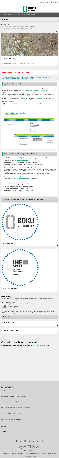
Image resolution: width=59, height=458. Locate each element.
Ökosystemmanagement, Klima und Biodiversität (15, 413)
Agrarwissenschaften (7, 390)
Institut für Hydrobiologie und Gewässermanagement (13, 28)
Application (32, 29)
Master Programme (29, 28)
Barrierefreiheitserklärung (32, 453)
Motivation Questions (19, 176)
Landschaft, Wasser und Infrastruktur (11, 402)
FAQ (37, 345)
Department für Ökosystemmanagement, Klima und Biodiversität (21, 26)
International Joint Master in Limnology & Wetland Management (19, 14)
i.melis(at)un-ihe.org (40, 98)
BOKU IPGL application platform (31, 90)
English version (51, 453)
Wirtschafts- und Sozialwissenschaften (12, 419)
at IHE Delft (45, 90)
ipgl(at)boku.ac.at (24, 98)
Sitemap (43, 453)
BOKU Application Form (21, 160)
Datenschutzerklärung (17, 453)
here (31, 169)
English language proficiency (22, 178)
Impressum (6, 453)
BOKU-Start (3, 26)
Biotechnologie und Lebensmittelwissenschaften (14, 396)
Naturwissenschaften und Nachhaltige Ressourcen (15, 407)
